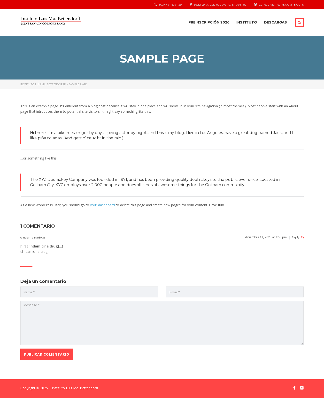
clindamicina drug (32, 237)
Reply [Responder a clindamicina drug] (296, 237)
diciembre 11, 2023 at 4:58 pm (266, 237)
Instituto (246, 22)
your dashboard (102, 205)
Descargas (275, 22)
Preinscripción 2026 (209, 22)
